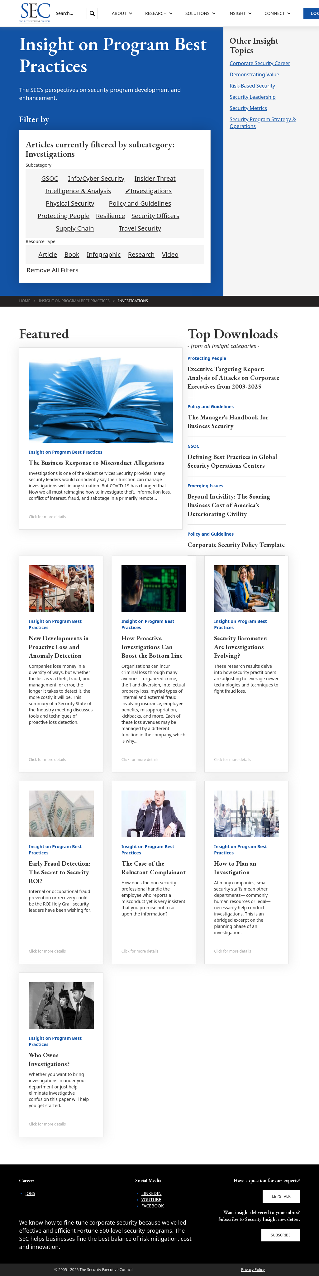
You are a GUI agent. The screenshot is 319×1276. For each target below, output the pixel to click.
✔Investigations (148, 191)
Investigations (133, 300)
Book (71, 255)
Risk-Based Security (252, 85)
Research (141, 255)
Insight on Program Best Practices (74, 300)
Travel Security (140, 228)
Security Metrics (248, 108)
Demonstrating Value (254, 74)
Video (170, 255)
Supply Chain (75, 228)
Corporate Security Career (260, 63)
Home (24, 300)
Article (48, 255)
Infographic (104, 255)
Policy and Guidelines (140, 203)
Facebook (152, 1206)
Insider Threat (155, 178)
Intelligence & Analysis (78, 191)
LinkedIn (151, 1193)
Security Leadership (253, 96)
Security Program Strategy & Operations (263, 123)
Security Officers (155, 216)
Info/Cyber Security (96, 178)
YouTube (151, 1199)
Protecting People (64, 216)
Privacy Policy (253, 1269)
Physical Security (70, 203)
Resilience (110, 216)
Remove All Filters (52, 270)
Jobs (30, 1193)
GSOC (49, 178)
